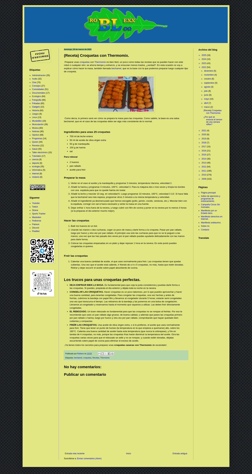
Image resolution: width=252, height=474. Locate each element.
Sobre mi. (205, 226)
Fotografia (36, 100)
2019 (204, 138)
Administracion (39, 75)
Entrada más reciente (74, 453)
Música (35, 128)
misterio (35, 177)
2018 (204, 142)
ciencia (35, 159)
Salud (34, 149)
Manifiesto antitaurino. (211, 222)
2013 (204, 163)
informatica (37, 170)
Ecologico (36, 96)
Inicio (128, 453)
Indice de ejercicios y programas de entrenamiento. (210, 198)
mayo (207, 99)
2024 (204, 59)
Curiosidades (38, 89)
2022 (204, 67)
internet (35, 173)
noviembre (209, 75)
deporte (35, 163)
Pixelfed (35, 231)
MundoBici (37, 121)
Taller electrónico (40, 152)
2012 (204, 167)
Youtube (36, 203)
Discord (35, 228)
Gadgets (36, 107)
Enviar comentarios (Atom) (89, 458)
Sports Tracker (39, 213)
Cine (34, 82)
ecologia (36, 166)
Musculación (38, 124)
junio (206, 95)
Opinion (35, 135)
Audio (34, 79)
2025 (204, 55)
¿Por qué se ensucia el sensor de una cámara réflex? (213, 121)
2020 (204, 134)
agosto (207, 87)
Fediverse (36, 221)
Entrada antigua (180, 453)
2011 (204, 171)
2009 (204, 179)
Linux (34, 117)
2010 (204, 175)
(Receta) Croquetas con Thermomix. (213, 111)
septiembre (209, 83)
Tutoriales (36, 156)
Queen (35, 142)
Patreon (35, 224)
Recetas (95, 358)
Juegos (35, 114)
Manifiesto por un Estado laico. (209, 211)
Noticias (35, 131)
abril (206, 103)
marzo (207, 107)
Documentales (38, 93)
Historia (35, 110)
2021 (204, 130)
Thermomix (100, 62)
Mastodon (36, 217)
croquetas (85, 62)
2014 (204, 159)
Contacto (205, 229)
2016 (204, 151)
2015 (204, 154)
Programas (37, 138)
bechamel (116, 68)
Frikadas (36, 103)
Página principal (208, 192)
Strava (35, 210)
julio (206, 91)
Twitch (35, 207)
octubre (207, 79)
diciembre (209, 71)
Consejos (36, 86)
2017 (204, 146)
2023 (204, 63)
